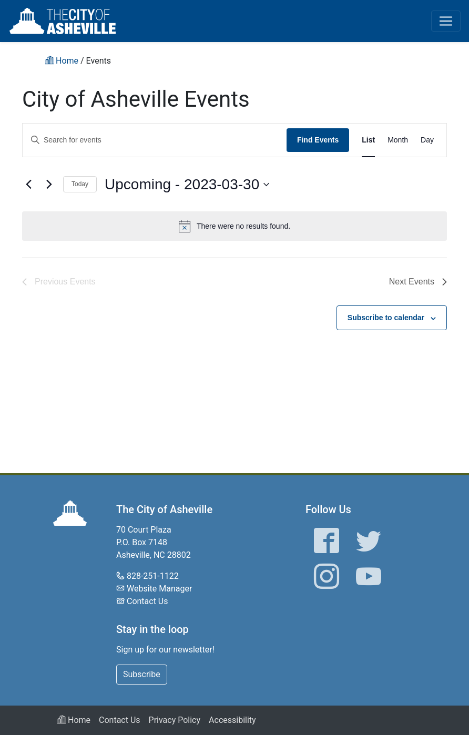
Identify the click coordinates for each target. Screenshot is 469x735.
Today (80, 184)
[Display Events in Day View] (427, 140)
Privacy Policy (175, 720)
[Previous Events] (28, 184)
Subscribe (141, 674)
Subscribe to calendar (386, 317)
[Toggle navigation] (446, 21)
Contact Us (147, 601)
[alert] (234, 226)
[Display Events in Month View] (398, 140)
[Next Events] (49, 184)
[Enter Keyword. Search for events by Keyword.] (155, 140)
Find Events (318, 140)
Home (73, 720)
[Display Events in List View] (368, 140)
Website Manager (159, 589)
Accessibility (232, 720)
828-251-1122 (153, 576)
